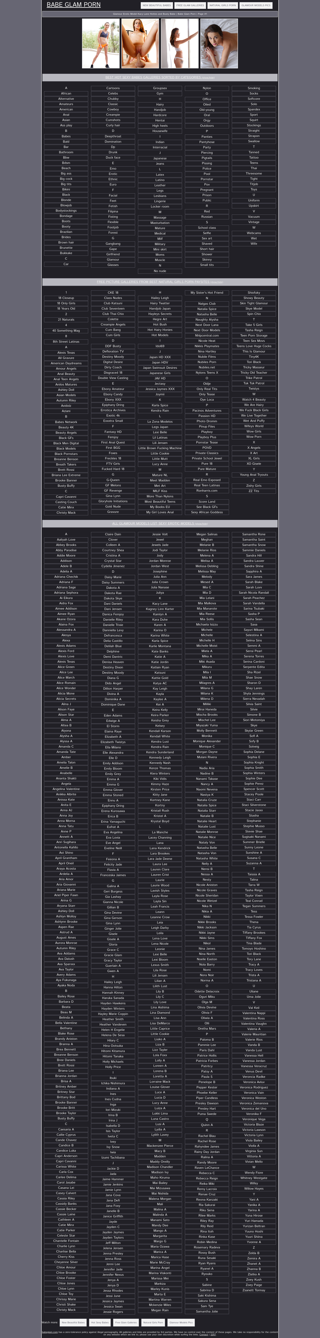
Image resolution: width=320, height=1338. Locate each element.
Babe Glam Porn (74, 5)
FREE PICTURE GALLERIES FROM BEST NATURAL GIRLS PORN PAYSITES (160, 282)
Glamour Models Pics (256, 5)
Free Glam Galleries (190, 5)
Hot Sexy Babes (100, 1322)
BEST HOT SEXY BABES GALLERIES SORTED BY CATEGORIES (160, 77)
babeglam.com (50, 1332)
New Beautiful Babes (157, 5)
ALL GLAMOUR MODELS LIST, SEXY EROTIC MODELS (160, 523)
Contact (204, 1334)
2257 (213, 1334)
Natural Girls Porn (223, 5)
